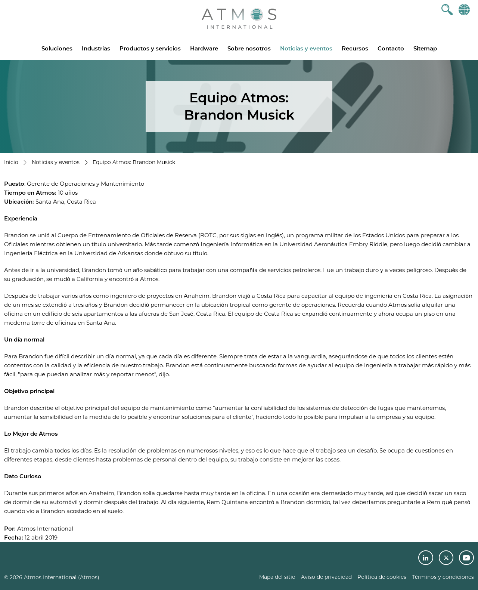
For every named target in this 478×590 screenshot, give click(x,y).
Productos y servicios (150, 48)
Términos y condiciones (443, 577)
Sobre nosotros (249, 48)
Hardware (204, 48)
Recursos (355, 48)
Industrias (96, 48)
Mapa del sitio (277, 577)
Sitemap (425, 48)
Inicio (11, 162)
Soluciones (56, 48)
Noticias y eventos (306, 48)
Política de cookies (381, 577)
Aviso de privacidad (326, 577)
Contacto (391, 48)
